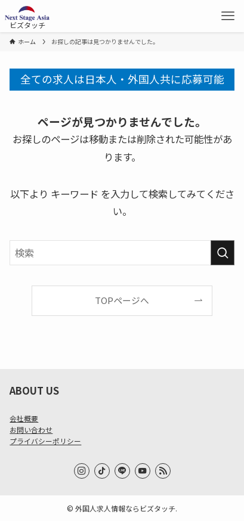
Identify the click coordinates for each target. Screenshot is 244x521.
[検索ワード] (122, 253)
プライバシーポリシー (45, 441)
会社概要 (24, 418)
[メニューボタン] (228, 16)
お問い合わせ (31, 429)
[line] (122, 471)
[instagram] (81, 471)
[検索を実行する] (222, 253)
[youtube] (142, 471)
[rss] (163, 471)
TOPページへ (122, 300)
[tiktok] (102, 471)
